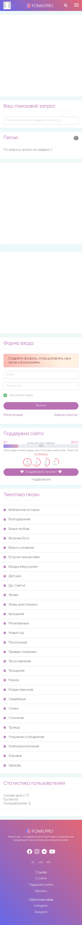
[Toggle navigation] (76, 5)
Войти (41, 405)
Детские (12, 576)
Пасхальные (15, 642)
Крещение (13, 614)
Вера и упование (18, 547)
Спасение (13, 718)
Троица (11, 727)
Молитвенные (16, 623)
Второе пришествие (21, 557)
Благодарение (17, 519)
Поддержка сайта (41, 884)
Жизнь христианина (20, 604)
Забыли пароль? (66, 415)
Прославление (17, 661)
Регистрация (13, 415)
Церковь (12, 765)
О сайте (41, 878)
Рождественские (18, 689)
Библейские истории (21, 510)
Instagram (41, 905)
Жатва (10, 595)
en (49, 862)
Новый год (13, 632)
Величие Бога (16, 538)
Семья (10, 708)
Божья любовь (16, 529)
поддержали (41, 480)
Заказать (41, 891)
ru (32, 862)
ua (40, 862)
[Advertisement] (41, 55)
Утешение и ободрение (23, 737)
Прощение (14, 670)
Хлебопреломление (21, 746)
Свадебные (14, 699)
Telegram (41, 912)
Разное (11, 680)
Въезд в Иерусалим (20, 566)
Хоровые (12, 755)
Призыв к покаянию (20, 651)
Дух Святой (14, 585)
